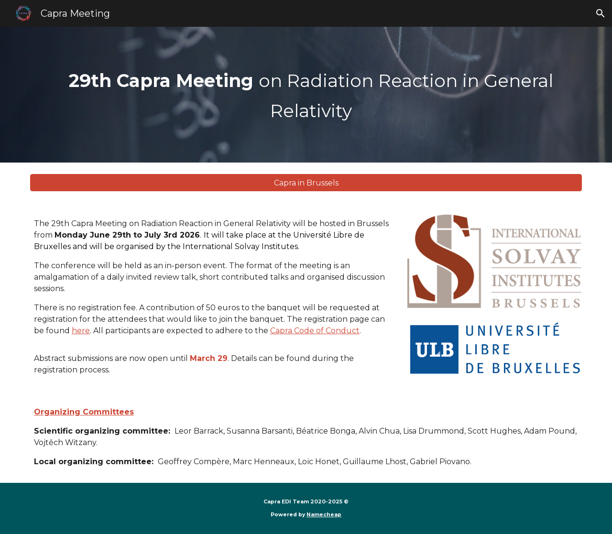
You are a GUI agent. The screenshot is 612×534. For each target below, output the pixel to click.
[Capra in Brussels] (306, 183)
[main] (306, 94)
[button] (600, 13)
